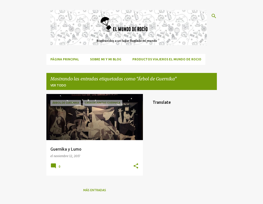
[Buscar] (214, 16)
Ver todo (58, 85)
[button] (136, 166)
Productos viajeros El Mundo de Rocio (166, 59)
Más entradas (94, 190)
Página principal (64, 59)
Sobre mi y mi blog (105, 59)
